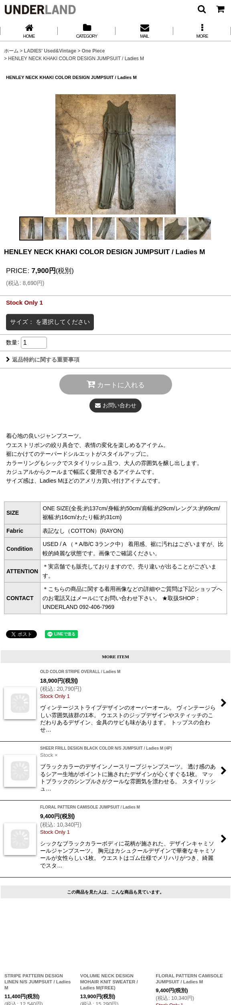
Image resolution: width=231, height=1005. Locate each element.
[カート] (220, 9)
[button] (201, 9)
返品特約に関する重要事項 (42, 359)
